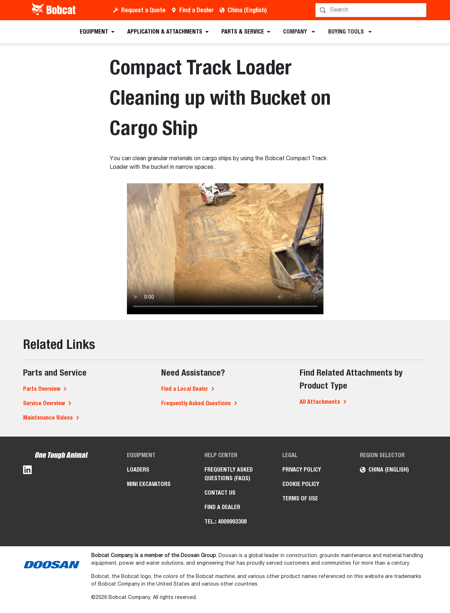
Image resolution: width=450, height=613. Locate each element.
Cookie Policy (300, 484)
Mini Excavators (149, 484)
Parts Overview (41, 388)
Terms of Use (300, 498)
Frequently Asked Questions (196, 403)
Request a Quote (143, 10)
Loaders (138, 469)
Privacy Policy (301, 469)
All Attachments (320, 401)
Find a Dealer (196, 10)
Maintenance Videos (48, 417)
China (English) (247, 10)
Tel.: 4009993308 (225, 521)
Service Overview (44, 403)
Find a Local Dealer (184, 388)
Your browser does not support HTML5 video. (225, 248)
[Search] (372, 10)
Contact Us (219, 492)
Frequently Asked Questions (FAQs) (228, 474)
